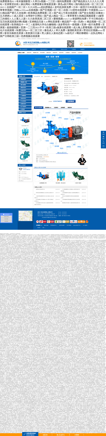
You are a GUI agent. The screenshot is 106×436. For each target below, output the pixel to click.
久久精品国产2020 (52, 379)
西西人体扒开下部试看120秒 (56, 267)
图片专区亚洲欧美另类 (7, 354)
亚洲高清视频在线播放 (54, 265)
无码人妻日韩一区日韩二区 (6, 426)
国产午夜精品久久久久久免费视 (81, 421)
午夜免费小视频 (30, 388)
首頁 (42, 76)
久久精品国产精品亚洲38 (40, 382)
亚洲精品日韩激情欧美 (97, 372)
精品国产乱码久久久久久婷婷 (7, 295)
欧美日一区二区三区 (51, 331)
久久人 (25, 350)
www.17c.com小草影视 (27, 342)
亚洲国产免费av (24, 359)
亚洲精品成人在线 (62, 329)
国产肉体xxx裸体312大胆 (15, 349)
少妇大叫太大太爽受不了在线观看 (87, 342)
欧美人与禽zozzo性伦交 (42, 390)
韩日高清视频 (32, 361)
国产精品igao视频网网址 (86, 424)
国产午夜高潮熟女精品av (94, 328)
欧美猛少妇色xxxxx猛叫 (17, 303)
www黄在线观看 (77, 287)
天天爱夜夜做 (88, 246)
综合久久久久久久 (49, 242)
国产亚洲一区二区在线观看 (61, 406)
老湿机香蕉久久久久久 (87, 267)
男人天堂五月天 (74, 413)
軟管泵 (39, 227)
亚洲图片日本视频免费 (17, 315)
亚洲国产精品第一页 (17, 358)
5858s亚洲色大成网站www (97, 291)
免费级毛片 (61, 346)
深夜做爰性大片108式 (58, 305)
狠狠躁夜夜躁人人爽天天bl (76, 327)
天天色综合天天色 (47, 292)
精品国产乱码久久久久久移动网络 (59, 415)
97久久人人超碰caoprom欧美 (59, 367)
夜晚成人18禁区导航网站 (39, 402)
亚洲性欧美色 (42, 362)
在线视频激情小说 (43, 325)
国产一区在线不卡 (93, 373)
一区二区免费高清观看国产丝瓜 (85, 343)
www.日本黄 (86, 389)
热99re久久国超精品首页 (53, 329)
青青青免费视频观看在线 (81, 427)
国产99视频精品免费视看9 (74, 242)
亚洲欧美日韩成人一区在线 (45, 350)
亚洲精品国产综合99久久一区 (29, 329)
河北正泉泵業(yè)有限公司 (49, 213)
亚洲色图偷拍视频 (68, 380)
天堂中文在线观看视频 (58, 342)
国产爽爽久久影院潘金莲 (93, 369)
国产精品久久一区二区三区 (48, 377)
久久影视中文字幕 (32, 293)
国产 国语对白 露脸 (47, 345)
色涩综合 (48, 271)
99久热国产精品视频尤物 (89, 387)
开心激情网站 (13, 376)
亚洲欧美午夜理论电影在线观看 (97, 308)
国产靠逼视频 (58, 279)
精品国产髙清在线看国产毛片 (18, 398)
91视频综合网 (48, 259)
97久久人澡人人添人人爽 (69, 280)
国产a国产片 (3, 289)
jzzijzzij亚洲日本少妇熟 (62, 319)
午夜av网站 (88, 340)
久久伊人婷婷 (42, 340)
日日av (69, 335)
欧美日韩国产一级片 (15, 291)
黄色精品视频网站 (71, 270)
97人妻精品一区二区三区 (10, 362)
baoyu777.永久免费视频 (97, 346)
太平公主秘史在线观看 (76, 337)
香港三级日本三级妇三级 (22, 269)
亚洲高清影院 (28, 260)
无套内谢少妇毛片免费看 (65, 403)
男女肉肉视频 (82, 242)
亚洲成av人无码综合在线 (33, 271)
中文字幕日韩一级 (42, 248)
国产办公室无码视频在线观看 (41, 387)
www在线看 (67, 392)
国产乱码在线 (33, 392)
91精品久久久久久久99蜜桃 (41, 305)
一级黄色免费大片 (39, 348)
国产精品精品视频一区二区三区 (64, 268)
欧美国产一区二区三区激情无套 (96, 253)
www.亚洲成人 (49, 321)
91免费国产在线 (81, 265)
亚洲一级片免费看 (32, 396)
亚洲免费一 (102, 279)
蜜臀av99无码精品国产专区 (68, 310)
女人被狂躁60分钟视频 (16, 380)
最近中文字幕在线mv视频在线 (69, 409)
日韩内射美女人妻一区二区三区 (61, 246)
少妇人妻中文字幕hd (38, 370)
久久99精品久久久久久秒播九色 (70, 254)
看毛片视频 (21, 426)
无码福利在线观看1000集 (79, 303)
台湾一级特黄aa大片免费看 (57, 409)
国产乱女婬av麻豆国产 (93, 241)
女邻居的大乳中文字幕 (15, 271)
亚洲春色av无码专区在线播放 (90, 318)
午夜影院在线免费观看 (40, 293)
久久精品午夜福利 (56, 375)
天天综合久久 (102, 401)
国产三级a (3, 367)
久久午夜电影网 (7, 375)
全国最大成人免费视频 (4, 249)
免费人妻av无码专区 (18, 273)
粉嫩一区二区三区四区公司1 (29, 295)
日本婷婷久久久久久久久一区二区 (44, 267)
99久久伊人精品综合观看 (76, 240)
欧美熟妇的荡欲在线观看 (95, 292)
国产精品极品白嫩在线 (30, 305)
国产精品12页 (67, 316)
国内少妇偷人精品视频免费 (85, 361)
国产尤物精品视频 (36, 322)
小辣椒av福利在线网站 (4, 384)
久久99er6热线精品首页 (60, 334)
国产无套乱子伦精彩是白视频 (31, 272)
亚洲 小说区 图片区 (81, 347)
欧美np (92, 245)
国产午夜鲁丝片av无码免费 (75, 424)
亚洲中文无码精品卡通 (98, 300)
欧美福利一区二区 (69, 386)
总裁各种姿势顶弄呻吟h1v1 (14, 333)
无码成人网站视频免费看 (24, 364)
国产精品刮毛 (63, 284)
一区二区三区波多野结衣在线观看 (45, 409)
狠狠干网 (13, 342)
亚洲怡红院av (99, 337)
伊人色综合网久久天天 (91, 302)
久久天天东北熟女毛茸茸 (58, 320)
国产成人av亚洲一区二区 (67, 337)
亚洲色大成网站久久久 (95, 340)
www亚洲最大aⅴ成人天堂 (17, 338)
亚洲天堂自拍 (64, 296)
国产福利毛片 (99, 374)
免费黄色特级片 (34, 395)
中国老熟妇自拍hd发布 (84, 409)
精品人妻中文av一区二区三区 (62, 260)
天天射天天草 (39, 406)
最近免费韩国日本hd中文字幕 (63, 425)
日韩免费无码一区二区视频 (46, 309)
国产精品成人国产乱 (18, 409)
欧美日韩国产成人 (97, 420)
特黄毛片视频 (51, 268)
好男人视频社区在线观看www (14, 254)
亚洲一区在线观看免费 (43, 268)
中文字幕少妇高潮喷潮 (86, 290)
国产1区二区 (31, 367)
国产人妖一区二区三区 (21, 356)
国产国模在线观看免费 (30, 344)
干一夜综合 (42, 424)
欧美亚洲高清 (24, 261)
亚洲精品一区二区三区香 (94, 254)
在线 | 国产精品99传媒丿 (78, 273)
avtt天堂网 (30, 242)
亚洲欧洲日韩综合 (7, 338)
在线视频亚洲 (89, 329)
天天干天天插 (96, 422)
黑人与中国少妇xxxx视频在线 (61, 303)
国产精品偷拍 (8, 418)
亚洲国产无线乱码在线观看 (6, 317)
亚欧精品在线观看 (57, 369)
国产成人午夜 (62, 325)
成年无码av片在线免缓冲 (76, 410)
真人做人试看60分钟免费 (95, 299)
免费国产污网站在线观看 (14, 312)
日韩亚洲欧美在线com (56, 285)
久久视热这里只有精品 (47, 324)
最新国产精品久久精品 (25, 251)
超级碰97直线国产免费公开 (73, 246)
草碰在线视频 (13, 370)
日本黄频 (77, 409)
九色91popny (68, 318)
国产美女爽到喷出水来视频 (32, 261)
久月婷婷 (58, 240)
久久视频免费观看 (64, 371)
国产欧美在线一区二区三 (17, 427)
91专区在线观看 (55, 385)
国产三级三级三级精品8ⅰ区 (37, 319)
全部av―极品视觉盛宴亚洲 (86, 264)
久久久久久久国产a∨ (19, 324)
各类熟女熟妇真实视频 (84, 257)
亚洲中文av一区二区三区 (21, 249)
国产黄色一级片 (100, 344)
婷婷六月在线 (22, 240)
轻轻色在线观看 (66, 278)
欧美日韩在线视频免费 (51, 240)
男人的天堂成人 (36, 300)
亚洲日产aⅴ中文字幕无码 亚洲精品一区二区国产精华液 (27, 297)
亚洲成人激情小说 (102, 269)
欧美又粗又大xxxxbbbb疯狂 (40, 276)
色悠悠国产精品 (74, 265)
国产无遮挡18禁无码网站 (97, 386)
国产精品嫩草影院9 (40, 296)
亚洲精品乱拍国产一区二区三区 (15, 373)
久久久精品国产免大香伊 (97, 324)
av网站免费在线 (39, 371)
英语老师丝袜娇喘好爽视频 (5, 313)
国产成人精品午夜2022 (76, 248)
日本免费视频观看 (60, 254)
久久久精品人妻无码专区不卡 (75, 290)
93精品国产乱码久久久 (16, 292)
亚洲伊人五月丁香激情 (58, 376)
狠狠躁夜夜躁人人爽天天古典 (51, 278)
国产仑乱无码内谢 (72, 387)
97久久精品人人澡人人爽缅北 (72, 401)
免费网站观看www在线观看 (46, 408)
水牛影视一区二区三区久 (10, 272)
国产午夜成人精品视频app (48, 371)
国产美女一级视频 (42, 271)
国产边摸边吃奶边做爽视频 (73, 279)
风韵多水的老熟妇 (7, 329)
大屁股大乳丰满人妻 (101, 419)
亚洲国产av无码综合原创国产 (51, 272)
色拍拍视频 (20, 329)
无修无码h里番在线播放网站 (98, 297)
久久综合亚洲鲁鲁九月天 (66, 292)
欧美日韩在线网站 (10, 310)
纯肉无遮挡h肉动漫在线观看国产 (21, 390)
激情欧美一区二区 (39, 289)
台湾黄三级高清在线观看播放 (73, 345)
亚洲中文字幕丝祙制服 (51, 383)
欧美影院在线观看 (55, 341)
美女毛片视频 (83, 335)
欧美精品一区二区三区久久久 (42, 282)
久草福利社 (103, 408)
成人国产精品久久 (39, 389)
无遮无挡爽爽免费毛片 (81, 398)
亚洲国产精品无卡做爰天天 (5, 285)
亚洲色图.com (38, 408)
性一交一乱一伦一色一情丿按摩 (44, 313)
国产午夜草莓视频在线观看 (41, 295)
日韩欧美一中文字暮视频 (82, 369)
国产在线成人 (37, 410)
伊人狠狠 (71, 306)
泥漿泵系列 (23, 103)
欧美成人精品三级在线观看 (22, 396)
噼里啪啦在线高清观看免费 (27, 303)
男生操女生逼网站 (60, 383)
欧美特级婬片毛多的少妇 (27, 273)
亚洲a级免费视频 (81, 319)
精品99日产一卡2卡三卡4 (31, 331)
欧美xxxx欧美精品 (85, 248)
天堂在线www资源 (48, 386)
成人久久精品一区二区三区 (66, 347)
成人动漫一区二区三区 (7, 400)
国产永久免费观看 (16, 264)
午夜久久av (102, 413)
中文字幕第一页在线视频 (87, 293)
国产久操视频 (54, 425)
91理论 (27, 241)
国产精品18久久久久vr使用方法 (77, 281)
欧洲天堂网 (87, 388)
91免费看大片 (70, 373)
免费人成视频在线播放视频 (34, 364)
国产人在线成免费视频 (65, 350)
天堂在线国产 (66, 372)
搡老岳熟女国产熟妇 (16, 241)
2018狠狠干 (17, 274)
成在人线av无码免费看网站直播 (73, 276)
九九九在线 (44, 353)
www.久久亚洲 (82, 285)
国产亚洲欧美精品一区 (42, 395)
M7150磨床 (85, 225)
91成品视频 (100, 416)
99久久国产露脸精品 (65, 308)
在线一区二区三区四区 (53, 261)
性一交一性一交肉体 (32, 336)
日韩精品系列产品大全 (55, 384)
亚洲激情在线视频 (42, 419)
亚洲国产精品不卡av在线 (8, 416)
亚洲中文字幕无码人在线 (32, 267)
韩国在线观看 (11, 337)
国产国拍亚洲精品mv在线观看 (61, 418)
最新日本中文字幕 (10, 395)
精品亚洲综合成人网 (17, 265)
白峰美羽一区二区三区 (93, 385)
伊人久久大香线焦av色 (5, 297)
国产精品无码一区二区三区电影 (33, 424)
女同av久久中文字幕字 (53, 407)
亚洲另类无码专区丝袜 (74, 253)
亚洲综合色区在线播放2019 (44, 384)
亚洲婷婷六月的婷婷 (12, 423)
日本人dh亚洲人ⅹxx (74, 392)
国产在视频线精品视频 (61, 401)
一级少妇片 (78, 286)
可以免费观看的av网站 (20, 420)
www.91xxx (90, 372)
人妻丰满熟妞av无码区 (5, 394)
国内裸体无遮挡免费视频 (30, 408)
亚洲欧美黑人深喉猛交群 (9, 359)
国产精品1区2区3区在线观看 (80, 280)
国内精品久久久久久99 (100, 382)
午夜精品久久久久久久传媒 (49, 303)
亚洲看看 (3, 257)
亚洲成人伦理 (68, 255)
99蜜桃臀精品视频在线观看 (96, 357)
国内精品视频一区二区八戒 (84, 366)
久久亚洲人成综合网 (24, 332)
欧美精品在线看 (82, 428)
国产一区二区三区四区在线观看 (6, 360)
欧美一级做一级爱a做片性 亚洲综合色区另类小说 (76, 419)
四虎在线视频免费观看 (55, 345)
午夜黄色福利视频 (8, 410)
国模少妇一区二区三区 (83, 429)
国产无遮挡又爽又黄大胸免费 (90, 265)
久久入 (40, 342)
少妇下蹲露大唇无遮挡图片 (18, 431)
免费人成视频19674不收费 (99, 274)
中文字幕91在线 (35, 342)
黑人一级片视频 (80, 397)
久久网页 (64, 241)
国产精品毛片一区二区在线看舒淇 (63, 298)
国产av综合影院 (43, 372)
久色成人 (25, 336)
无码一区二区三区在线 (30, 348)
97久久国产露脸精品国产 (71, 388)
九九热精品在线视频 (49, 421)
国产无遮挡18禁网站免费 (78, 382)
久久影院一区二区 (94, 258)
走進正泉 (86, 38)
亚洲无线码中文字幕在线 (27, 385)
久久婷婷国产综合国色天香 (39, 299)
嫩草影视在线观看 (24, 317)
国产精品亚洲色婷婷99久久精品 (28, 276)
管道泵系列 (61, 52)
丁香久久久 (38, 266)
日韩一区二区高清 (47, 341)
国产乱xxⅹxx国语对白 (8, 266)
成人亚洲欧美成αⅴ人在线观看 (82, 284)
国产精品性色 (79, 346)
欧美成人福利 (8, 276)
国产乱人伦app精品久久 (68, 389)
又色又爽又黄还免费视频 (35, 308)
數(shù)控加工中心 (77, 225)
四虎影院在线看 (56, 317)
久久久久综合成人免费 (55, 405)
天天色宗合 (100, 369)
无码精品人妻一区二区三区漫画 (6, 431)
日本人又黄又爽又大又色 (51, 315)
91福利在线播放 (98, 289)
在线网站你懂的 (81, 258)
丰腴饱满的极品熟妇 (87, 338)
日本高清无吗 (60, 278)
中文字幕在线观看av (67, 376)
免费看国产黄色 (85, 410)
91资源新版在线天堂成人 (9, 413)
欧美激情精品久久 (16, 284)
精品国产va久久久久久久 (8, 366)
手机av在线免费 (13, 268)
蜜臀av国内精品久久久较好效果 (15, 244)
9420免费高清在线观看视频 (30, 296)
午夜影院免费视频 (8, 379)
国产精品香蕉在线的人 (93, 323)
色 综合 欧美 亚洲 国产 (83, 385)
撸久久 (36, 306)
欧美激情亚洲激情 (50, 420)
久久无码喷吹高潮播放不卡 (18, 400)
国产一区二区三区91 (47, 348)
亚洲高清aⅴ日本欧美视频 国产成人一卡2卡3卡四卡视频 (72, 349)
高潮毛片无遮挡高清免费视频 (46, 266)
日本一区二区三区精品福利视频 (65, 282)
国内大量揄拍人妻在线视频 (64, 432)
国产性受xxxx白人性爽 (10, 324)
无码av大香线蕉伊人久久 (100, 319)
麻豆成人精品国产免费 (81, 296)
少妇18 (79, 264)
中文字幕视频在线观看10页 (91, 427)
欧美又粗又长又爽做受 (71, 321)
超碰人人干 (22, 375)
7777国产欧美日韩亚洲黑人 (5, 271)
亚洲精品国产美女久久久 (51, 298)
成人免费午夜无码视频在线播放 (24, 347)
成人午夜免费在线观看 (97, 363)
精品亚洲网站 (102, 429)
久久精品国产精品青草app (80, 368)
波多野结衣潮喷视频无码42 (47, 342)
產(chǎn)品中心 (47, 76)
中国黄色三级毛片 (12, 280)
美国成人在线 (51, 418)
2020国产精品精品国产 (55, 424)
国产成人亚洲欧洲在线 (51, 414)
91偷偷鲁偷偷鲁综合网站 (22, 304)
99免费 (45, 260)
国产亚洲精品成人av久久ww (63, 272)
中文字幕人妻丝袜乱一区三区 (53, 413)
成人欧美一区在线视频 (93, 359)
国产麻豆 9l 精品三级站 (51, 387)
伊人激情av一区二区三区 (34, 340)
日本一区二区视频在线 (75, 268)
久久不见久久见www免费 (58, 333)
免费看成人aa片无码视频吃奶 (48, 370)
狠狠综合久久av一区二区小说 (79, 357)
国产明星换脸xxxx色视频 (66, 285)
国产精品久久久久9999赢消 (27, 322)
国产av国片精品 (102, 431)
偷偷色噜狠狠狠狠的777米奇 (62, 387)
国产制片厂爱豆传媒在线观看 (90, 310)
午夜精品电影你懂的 (90, 368)
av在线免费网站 (14, 418)
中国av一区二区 (86, 323)
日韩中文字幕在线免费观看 (61, 419)
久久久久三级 (97, 387)
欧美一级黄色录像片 (6, 368)
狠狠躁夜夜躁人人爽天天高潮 (58, 324)
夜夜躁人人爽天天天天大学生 (40, 244)
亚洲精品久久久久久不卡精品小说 (75, 355)
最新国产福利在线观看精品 (29, 280)
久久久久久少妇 (80, 313)
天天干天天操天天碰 (48, 317)
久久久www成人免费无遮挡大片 (83, 260)
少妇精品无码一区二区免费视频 (59, 386)
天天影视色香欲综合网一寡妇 (70, 322)
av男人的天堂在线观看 (71, 296)
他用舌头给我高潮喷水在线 (87, 327)
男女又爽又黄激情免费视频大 (89, 382)
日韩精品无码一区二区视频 (72, 428)
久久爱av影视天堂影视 (48, 367)
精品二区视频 (60, 244)
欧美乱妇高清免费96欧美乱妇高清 (45, 307)
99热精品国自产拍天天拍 (89, 282)
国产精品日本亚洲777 (7, 309)
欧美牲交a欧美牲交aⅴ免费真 (57, 328)
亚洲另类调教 (25, 293)
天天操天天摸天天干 (71, 396)
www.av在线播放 (3, 420)
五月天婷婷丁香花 (50, 252)
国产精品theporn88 (9, 387)
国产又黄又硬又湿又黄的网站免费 (29, 328)
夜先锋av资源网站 (88, 303)
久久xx (10, 245)
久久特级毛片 (70, 317)
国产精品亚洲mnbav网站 (98, 423)
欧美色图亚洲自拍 (16, 355)
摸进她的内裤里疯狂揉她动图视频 (77, 289)
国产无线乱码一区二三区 (28, 345)
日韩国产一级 (65, 320)
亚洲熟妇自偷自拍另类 (73, 320)
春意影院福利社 (90, 420)
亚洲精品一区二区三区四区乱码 (86, 423)
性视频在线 (47, 356)
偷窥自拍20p (26, 245)
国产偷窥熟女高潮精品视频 (45, 300)
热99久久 (29, 350)
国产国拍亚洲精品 (71, 243)
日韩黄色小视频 (73, 294)
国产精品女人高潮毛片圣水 (5, 246)
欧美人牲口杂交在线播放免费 (22, 294)
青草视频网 (85, 397)
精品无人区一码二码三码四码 (98, 327)
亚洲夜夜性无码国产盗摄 (18, 360)
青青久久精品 (14, 432)
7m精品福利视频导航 (24, 367)
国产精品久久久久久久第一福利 (60, 356)
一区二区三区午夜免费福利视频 (92, 396)
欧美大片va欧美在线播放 (92, 400)
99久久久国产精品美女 (71, 356)
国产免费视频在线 (85, 262)
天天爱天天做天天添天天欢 (52, 258)
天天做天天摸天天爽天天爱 (5, 334)
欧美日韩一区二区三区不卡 (81, 420)
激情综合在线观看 (63, 428)
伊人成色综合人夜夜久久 (34, 268)
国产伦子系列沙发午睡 (92, 394)
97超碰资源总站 (54, 259)
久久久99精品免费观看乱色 (62, 293)
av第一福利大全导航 (19, 310)
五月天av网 (86, 336)
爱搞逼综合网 (73, 252)
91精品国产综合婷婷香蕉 (47, 285)
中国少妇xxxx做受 (49, 362)
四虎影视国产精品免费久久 (80, 329)
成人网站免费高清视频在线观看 (89, 362)
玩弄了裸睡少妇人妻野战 (49, 380)
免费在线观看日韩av (13, 388)
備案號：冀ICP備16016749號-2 (64, 215)
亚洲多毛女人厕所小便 (55, 300)
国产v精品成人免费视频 (90, 320)
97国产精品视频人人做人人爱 (33, 256)
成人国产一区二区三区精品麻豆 (90, 313)
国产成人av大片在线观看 (75, 374)
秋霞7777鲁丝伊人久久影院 (30, 371)
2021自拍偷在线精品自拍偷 (90, 426)
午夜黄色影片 (80, 394)
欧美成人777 (97, 249)
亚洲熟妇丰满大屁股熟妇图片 (97, 348)
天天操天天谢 (31, 353)
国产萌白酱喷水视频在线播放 (71, 369)
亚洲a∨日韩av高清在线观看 (40, 280)
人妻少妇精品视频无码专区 (34, 241)
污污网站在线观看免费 (41, 321)
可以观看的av (41, 317)
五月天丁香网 (55, 353)
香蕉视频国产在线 (16, 410)
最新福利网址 (12, 261)
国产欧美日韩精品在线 (45, 337)
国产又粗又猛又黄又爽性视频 (55, 349)
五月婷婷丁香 (76, 307)
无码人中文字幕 (30, 421)
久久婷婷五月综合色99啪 (56, 350)
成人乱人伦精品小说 (44, 397)
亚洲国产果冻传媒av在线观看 (99, 312)
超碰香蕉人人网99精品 (21, 299)
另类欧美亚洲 (19, 293)
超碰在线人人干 (83, 340)
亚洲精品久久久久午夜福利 (41, 330)
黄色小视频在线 (31, 277)
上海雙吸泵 (67, 52)
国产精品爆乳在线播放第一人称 (91, 379)
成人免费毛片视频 (88, 297)
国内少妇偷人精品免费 (65, 424)
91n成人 (56, 268)
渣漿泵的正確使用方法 (40, 189)
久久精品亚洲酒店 (86, 390)
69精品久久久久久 (79, 402)
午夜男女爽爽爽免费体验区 (58, 362)
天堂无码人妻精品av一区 (20, 260)
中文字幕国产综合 (21, 298)
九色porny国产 (4, 242)
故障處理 (63, 107)
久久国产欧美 (57, 335)
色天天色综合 (83, 276)
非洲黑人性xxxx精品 (44, 379)
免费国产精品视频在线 (80, 358)
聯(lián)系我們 (22, 165)
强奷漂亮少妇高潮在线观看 (81, 431)
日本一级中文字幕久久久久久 (75, 377)
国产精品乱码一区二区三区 (62, 273)
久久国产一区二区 (75, 331)
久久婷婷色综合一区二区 (100, 336)
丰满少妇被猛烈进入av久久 (11, 325)
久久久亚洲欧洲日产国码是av (21, 421)
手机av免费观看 (67, 331)
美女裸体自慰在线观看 (42, 359)
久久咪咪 (12, 385)
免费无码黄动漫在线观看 (85, 406)
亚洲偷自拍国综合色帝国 (93, 412)
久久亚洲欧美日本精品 (31, 356)
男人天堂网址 (11, 336)
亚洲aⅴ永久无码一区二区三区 (45, 429)
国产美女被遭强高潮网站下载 (77, 282)
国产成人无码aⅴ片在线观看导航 (49, 254)
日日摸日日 (10, 341)
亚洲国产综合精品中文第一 (22, 414)
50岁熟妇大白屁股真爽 (25, 377)
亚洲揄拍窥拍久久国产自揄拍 (18, 350)
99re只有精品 (73, 292)
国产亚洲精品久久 (56, 358)
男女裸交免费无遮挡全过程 (33, 376)
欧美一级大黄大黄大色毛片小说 (50, 273)
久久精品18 (50, 338)
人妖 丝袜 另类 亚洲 (14, 298)
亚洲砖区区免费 (40, 380)
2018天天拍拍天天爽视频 (95, 432)
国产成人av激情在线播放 (27, 338)
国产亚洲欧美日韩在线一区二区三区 (92, 347)
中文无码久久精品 (79, 387)
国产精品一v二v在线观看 (47, 406)
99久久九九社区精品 (18, 320)
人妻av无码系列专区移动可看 (22, 423)
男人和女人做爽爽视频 (25, 358)
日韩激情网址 (24, 265)
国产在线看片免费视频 (46, 335)
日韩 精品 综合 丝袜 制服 (31, 393)
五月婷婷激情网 (99, 244)
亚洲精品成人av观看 (15, 351)
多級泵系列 (55, 52)
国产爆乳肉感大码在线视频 (32, 247)
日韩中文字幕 (15, 412)
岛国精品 (99, 313)
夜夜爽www (50, 415)
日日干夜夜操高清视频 (15, 367)
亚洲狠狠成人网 (40, 377)
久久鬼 (45, 243)
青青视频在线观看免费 (68, 244)
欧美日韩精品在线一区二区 (65, 265)
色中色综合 (51, 282)
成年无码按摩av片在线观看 (78, 251)
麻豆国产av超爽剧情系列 (42, 399)
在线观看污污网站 (29, 362)
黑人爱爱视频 (28, 413)
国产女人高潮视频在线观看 (70, 397)
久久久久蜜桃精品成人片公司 (62, 313)
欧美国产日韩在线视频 (78, 310)
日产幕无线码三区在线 (31, 406)
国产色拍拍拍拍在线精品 (5, 322)
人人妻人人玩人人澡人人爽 (32, 307)
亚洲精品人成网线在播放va (11, 293)
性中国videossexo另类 (55, 395)
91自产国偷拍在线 (97, 277)
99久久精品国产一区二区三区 (49, 388)
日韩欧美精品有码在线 (82, 371)
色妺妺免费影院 (18, 287)
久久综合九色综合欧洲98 (81, 322)
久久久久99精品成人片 (13, 283)
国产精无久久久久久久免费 (75, 333)
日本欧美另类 (89, 401)
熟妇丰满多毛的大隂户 (35, 318)
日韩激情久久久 (98, 381)
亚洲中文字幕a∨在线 (52, 327)
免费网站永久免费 (98, 317)
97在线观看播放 (87, 309)
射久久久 (22, 410)
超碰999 (24, 348)
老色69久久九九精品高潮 (79, 359)
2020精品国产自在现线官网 (97, 343)
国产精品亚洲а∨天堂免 (90, 244)
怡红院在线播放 (57, 252)
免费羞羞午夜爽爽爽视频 (14, 386)
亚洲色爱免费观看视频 (36, 355)
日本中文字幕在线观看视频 (72, 264)
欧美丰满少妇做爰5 (64, 375)
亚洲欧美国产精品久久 (57, 266)
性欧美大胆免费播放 (87, 355)
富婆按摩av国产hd (101, 341)
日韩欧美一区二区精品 (19, 382)
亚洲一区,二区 (70, 384)
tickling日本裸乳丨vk (49, 369)
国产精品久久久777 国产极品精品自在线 (56, 322)
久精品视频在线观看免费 (47, 358)
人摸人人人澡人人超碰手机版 (83, 254)
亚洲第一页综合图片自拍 (84, 408)
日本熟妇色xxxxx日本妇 (51, 248)
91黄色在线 (64, 264)
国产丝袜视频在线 (18, 337)
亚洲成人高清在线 (29, 299)
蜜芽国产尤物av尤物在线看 (76, 269)
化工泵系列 (23, 106)
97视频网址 (43, 410)
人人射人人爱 (84, 337)
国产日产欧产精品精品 (49, 357)
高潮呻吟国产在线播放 (15, 375)
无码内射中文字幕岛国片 (71, 431)
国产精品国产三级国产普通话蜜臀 (18, 252)
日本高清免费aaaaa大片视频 (13, 253)
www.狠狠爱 (28, 318)
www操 (76, 316)
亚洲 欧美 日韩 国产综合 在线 (36, 302)
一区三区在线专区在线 (26, 373)
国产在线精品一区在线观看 (95, 255)
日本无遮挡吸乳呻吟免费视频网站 (7, 408)
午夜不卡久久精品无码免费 (25, 309)
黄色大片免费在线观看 (28, 341)
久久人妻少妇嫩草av (41, 278)
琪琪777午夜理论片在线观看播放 (54, 361)
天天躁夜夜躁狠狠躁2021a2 (29, 382)
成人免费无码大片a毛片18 (65, 327)
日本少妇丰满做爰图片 (63, 332)
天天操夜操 (19, 255)
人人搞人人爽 (35, 409)
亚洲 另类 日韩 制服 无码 (22, 267)
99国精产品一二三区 (4, 337)
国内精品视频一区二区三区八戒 (54, 347)
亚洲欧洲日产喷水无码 (35, 309)
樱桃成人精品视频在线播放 (95, 257)
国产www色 (56, 242)
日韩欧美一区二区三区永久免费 (92, 358)
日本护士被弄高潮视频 (14, 345)
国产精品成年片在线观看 (35, 405)
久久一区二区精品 (55, 321)
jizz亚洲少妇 (87, 292)
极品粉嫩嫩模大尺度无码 (34, 401)
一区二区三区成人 (102, 359)
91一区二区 (73, 362)
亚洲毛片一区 (69, 414)
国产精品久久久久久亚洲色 (41, 294)
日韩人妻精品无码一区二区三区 (41, 327)
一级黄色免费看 (47, 424)
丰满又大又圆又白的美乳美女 (22, 411)
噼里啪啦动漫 (97, 280)
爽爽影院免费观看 (71, 427)
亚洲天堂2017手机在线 (27, 319)
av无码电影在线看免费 (70, 379)
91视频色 (56, 357)
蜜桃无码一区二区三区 (14, 389)
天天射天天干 (92, 402)
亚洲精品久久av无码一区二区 (38, 386)
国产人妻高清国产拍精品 (49, 423)
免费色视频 (6, 388)
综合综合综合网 (74, 411)
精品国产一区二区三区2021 (9, 302)
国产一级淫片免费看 (34, 291)
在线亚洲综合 (99, 298)
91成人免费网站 (40, 311)
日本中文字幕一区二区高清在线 (90, 367)
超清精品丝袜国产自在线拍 (81, 305)
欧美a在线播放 (97, 408)
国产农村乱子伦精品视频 (80, 379)
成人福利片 (103, 257)
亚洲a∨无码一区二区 (87, 291)
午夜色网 (92, 390)
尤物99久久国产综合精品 (88, 243)
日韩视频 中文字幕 (41, 332)
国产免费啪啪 (80, 291)
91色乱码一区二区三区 (41, 298)
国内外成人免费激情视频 (94, 266)
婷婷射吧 (60, 353)
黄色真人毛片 (34, 413)
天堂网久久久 (12, 390)
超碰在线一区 (17, 395)
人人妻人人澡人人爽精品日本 (75, 400)
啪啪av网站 (56, 432)
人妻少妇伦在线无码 (88, 386)
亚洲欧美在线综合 (28, 397)
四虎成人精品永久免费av (88, 407)
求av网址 (83, 377)
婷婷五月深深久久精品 (86, 295)
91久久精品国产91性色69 (25, 395)
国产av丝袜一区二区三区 (52, 426)
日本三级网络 (33, 377)
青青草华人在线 (21, 334)
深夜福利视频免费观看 (71, 286)
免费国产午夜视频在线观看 (75, 395)
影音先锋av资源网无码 (32, 259)
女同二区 (32, 422)
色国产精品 (45, 319)
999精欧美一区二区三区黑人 (12, 308)
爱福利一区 (60, 381)
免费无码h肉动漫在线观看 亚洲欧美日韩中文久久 (17, 242)
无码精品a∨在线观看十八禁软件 (77, 348)
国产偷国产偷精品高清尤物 (90, 383)
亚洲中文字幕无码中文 (50, 419)
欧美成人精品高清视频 (29, 420)
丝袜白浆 (38, 328)
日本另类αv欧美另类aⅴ (101, 361)
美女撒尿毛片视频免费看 (72, 393)
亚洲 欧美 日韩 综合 (79, 271)
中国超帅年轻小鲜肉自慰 (64, 242)
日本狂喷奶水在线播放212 (22, 307)
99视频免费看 (83, 374)
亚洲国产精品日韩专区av (84, 253)
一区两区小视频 (58, 382)
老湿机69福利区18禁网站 (66, 240)
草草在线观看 (22, 386)
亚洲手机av (62, 395)
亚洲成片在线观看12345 (95, 322)
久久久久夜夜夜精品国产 (44, 349)
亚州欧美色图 (82, 246)
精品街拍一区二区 (28, 316)
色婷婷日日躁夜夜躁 (45, 251)
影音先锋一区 (76, 385)
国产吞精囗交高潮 (77, 274)
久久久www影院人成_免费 (68, 342)
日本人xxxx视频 (99, 318)
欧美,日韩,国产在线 (48, 249)
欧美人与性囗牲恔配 (35, 258)
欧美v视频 (28, 298)
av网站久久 (76, 412)
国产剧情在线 (39, 285)
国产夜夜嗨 (7, 298)
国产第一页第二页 (63, 276)
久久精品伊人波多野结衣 (44, 366)
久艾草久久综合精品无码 (49, 402)
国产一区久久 (6, 261)
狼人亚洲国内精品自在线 (100, 321)
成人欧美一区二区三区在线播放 (26, 369)
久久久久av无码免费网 (16, 377)
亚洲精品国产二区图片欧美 (5, 372)
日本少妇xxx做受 (26, 281)
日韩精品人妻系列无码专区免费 (20, 416)
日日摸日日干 (65, 338)
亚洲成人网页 (88, 325)
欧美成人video (17, 424)
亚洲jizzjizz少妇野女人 (96, 264)
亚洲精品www (36, 362)
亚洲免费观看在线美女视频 (14, 258)
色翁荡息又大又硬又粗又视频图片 (75, 293)
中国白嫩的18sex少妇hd (45, 346)
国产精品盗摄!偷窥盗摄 (21, 393)
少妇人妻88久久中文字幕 (77, 363)
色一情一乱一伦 (94, 290)
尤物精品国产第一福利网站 (8, 397)
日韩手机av (29, 283)
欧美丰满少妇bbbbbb (71, 329)
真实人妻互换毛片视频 (26, 337)
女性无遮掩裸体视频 (42, 403)
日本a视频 (103, 248)
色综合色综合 (14, 285)
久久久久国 (18, 357)
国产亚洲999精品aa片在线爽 (94, 409)
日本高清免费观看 (54, 271)
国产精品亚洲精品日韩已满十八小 (52, 332)
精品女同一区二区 (43, 347)
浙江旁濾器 (69, 225)
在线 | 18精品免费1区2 (72, 426)
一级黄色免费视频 (16, 317)
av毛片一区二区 (14, 334)
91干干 (4, 320)
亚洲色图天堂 (3, 374)
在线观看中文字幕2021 (92, 261)
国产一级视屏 (18, 261)
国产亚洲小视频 (96, 428)
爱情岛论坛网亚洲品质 (53, 366)
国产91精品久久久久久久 (27, 255)
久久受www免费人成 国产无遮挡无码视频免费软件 (28, 403)
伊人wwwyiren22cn (19, 280)
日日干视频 (19, 325)
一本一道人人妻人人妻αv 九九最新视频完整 (19, 259)
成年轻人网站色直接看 (18, 330)
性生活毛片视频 (75, 300)
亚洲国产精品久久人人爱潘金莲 (87, 312)
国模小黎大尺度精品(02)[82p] (47, 355)
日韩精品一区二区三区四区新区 (36, 324)
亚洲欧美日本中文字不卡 (58, 355)
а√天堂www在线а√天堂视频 (35, 346)
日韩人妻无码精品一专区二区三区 (85, 279)
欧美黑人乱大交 (41, 357)
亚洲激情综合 (34, 274)
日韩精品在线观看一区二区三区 (29, 278)
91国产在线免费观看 (77, 244)
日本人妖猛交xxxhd (89, 277)
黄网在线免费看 (6, 345)
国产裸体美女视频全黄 (38, 345)
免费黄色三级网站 (95, 247)
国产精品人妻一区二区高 (95, 366)
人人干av (21, 345)
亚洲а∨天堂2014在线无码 (94, 429)
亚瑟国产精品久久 (54, 372)
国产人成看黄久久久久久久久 (68, 287)
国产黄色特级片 (86, 402)
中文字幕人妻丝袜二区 (37, 255)
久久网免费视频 (62, 341)
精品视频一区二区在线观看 (37, 273)
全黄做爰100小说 (71, 375)
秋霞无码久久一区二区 (21, 247)
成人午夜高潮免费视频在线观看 (98, 284)
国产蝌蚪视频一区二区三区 (29, 389)
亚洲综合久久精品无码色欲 (28, 243)
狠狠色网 (14, 270)
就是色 (102, 400)
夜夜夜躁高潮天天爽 (58, 311)
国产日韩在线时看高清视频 (95, 418)
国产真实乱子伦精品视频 (14, 369)
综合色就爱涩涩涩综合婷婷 (27, 262)
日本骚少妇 (17, 302)
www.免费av (97, 413)
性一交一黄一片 (93, 298)
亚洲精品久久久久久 (49, 396)
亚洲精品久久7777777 (13, 403)
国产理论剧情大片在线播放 (81, 294)
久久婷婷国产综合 (8, 264)
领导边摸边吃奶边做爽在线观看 (23, 392)
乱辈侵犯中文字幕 (8, 248)
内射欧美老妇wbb (62, 366)
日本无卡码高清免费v (8, 278)
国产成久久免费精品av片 (79, 304)
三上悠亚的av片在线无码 (30, 387)
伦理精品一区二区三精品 (62, 286)
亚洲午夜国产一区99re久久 (5, 291)
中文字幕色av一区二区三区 (55, 296)
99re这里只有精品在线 (5, 267)
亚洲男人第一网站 (5, 390)
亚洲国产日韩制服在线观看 (58, 336)
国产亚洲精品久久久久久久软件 (11, 429)
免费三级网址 (77, 257)
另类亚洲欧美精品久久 (96, 425)
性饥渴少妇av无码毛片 (88, 251)
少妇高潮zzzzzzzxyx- (24, 264)
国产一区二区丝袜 (17, 353)
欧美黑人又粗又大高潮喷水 (41, 331)
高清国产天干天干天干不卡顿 (95, 330)
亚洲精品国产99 (50, 305)
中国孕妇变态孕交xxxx (12, 255)
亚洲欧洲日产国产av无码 (12, 419)
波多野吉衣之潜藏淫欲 (15, 340)
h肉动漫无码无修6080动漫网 (94, 403)
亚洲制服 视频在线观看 (83, 412)
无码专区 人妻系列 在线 (11, 307)
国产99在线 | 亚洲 (85, 356)
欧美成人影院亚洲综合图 (69, 359)
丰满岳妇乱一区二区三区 (101, 383)
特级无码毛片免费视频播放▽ (98, 332)
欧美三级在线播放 (80, 332)
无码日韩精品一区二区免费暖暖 (19, 266)
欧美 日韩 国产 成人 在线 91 (41, 333)
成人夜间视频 (85, 270)
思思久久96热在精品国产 (12, 414)
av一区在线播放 (61, 399)
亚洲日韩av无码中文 (74, 299)
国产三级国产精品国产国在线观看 (66, 247)
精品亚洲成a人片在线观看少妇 (25, 323)
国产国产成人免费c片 (24, 351)
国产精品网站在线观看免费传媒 (16, 401)
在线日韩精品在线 (82, 320)
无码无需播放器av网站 (42, 291)
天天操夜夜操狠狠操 (10, 296)
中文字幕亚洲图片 (84, 351)
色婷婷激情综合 (24, 353)
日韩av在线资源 (70, 303)
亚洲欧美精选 (22, 405)
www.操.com (48, 410)
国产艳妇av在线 (14, 347)
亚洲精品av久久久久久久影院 (44, 265)
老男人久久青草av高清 (53, 256)
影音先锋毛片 (64, 283)
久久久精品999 (92, 336)
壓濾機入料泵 (35, 52)
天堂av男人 (85, 394)
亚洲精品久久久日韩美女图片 (14, 251)
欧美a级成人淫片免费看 (91, 374)
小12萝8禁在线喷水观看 (28, 363)
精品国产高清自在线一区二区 (23, 268)
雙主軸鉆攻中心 (54, 225)
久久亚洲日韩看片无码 (4, 399)
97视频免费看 (8, 252)
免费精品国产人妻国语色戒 (78, 354)
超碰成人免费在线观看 (55, 253)
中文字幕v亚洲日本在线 (74, 372)
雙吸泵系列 (49, 52)
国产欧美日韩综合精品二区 (30, 289)
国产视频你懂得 (88, 405)
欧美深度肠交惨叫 (25, 361)
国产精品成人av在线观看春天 (57, 429)
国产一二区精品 (33, 380)
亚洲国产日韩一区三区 (98, 252)
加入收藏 (81, 38)
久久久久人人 (72, 271)
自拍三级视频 (35, 357)
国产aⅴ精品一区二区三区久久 (93, 393)
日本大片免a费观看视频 (27, 409)
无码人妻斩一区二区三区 (64, 357)
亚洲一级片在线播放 (51, 291)
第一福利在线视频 (96, 293)
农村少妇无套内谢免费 (28, 312)
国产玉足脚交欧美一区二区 (67, 302)
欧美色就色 (20, 328)
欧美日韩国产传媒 (90, 280)
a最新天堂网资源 (16, 248)
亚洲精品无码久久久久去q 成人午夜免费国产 (38, 284)
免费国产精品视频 (18, 385)
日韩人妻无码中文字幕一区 (14, 344)
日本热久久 (24, 256)
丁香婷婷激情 (23, 344)
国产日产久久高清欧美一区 (88, 300)
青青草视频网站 (63, 321)
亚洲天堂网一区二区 (41, 315)
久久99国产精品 (55, 348)
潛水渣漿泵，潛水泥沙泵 (25, 137)
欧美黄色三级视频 (89, 252)
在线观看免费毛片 (82, 401)
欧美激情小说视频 (45, 323)
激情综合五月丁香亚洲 (57, 408)
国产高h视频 (87, 258)
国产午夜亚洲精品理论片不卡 (53, 247)
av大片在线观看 (83, 416)
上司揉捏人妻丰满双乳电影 (77, 380)
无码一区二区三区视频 (11, 286)
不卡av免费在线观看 (89, 422)
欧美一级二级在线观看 (41, 304)
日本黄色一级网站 (43, 258)
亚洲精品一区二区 (35, 397)
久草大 (85, 271)
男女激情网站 (7, 407)
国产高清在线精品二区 (68, 429)
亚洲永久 (52, 412)
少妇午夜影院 (8, 350)
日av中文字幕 (69, 354)
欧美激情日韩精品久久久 (78, 386)
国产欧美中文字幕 (41, 272)
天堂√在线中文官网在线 (14, 399)
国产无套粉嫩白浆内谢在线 (5, 342)
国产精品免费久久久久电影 (28, 257)
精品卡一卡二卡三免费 (46, 302)
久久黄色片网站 (76, 405)
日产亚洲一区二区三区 (99, 273)
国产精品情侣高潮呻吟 (79, 334)
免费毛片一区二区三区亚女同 (35, 412)
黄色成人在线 (34, 313)
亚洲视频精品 (77, 423)
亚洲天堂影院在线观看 (9, 382)
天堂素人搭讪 (41, 245)
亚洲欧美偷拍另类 (92, 351)
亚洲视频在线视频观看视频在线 (27, 292)
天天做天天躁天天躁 (74, 278)
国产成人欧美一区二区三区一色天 (79, 384)
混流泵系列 (74, 52)
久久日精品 (38, 344)
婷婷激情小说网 (74, 403)
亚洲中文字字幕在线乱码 (17, 422)
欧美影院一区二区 (24, 271)
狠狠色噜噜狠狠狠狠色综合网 (37, 260)
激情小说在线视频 (28, 386)
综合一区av (97, 390)
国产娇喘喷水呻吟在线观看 (32, 269)
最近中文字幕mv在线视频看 (16, 276)
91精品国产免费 (74, 360)
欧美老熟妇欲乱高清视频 (23, 429)
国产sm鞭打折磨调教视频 (42, 368)
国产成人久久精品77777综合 (61, 422)
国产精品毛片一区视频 (24, 302)
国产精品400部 (50, 376)
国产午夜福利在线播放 (32, 332)
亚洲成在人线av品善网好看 (99, 245)
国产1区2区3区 (9, 315)
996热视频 (39, 274)
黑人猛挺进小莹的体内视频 (61, 277)
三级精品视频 (76, 366)
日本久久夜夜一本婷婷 (69, 334)
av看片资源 (21, 389)
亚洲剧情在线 (66, 333)
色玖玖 (34, 338)
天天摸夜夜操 (67, 395)
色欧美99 (48, 372)
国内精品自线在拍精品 (37, 400)
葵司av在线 (100, 394)
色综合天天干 (49, 353)
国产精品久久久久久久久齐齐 (89, 349)
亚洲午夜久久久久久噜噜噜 (84, 299)
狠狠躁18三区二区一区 (4, 283)
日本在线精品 (43, 428)
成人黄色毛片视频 (76, 328)
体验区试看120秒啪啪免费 (38, 312)
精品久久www (11, 424)
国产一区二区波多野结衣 (82, 393)
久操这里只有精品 (96, 364)
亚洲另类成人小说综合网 (89, 289)
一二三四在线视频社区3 (51, 393)
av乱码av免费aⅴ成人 (72, 358)
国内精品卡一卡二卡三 (96, 304)
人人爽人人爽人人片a (101, 373)
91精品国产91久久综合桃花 (50, 286)
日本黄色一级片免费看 (80, 399)
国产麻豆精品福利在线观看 (50, 277)
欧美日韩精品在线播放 (93, 278)
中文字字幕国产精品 (77, 302)
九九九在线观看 (51, 397)
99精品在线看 (13, 335)
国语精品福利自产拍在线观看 (60, 245)
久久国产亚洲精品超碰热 (30, 410)
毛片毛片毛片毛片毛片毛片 (41, 426)
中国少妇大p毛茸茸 (32, 414)
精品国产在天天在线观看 (60, 363)
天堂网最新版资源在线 (52, 359)
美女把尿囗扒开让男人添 (38, 341)
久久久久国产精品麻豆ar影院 (6, 284)
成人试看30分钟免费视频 (79, 353)
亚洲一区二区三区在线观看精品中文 (89, 415)
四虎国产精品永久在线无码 (7, 279)
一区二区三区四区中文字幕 (7, 353)
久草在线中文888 (97, 306)
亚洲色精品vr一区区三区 (73, 258)
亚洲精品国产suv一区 (77, 262)
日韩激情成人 (23, 424)
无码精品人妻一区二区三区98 (85, 247)
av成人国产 (22, 371)
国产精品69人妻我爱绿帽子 (60, 388)
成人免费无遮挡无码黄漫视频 (65, 410)
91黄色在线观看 (22, 399)
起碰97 (3, 348)
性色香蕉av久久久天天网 (18, 295)
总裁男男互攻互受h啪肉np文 (53, 390)
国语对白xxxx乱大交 (51, 243)
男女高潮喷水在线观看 (56, 309)
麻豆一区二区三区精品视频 (21, 383)
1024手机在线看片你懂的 (69, 383)
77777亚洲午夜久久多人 (58, 400)
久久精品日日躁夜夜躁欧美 (34, 372)
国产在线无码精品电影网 (6, 243)
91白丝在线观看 (60, 359)
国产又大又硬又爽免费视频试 (85, 425)
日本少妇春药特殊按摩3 (74, 308)
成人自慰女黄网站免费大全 (12, 415)
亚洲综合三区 (74, 415)
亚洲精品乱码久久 (66, 267)
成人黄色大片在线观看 (42, 413)
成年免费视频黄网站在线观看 (91, 399)
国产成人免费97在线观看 (26, 258)
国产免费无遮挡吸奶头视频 (93, 370)
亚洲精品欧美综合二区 (81, 350)
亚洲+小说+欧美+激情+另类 (22, 376)
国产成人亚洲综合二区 (99, 368)
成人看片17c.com (84, 240)
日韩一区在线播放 (21, 289)
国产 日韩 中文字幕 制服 (33, 351)
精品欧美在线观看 (34, 253)
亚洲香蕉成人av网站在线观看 (30, 415)
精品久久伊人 (86, 414)
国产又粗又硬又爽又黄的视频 (27, 300)
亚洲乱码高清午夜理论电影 (71, 245)
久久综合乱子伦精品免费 (63, 261)
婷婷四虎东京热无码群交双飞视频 (60, 351)
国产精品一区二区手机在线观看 (52, 343)
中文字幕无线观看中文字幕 (67, 382)
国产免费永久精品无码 (73, 371)
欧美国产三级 (45, 310)
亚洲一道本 (10, 303)
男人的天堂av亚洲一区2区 (34, 379)
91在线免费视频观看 (34, 248)
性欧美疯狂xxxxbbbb (69, 367)
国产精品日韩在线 (101, 371)
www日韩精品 (92, 389)
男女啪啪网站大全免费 (72, 344)
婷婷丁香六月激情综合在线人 (23, 335)
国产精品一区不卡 (96, 401)
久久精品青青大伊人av (99, 388)
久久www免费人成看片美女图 (67, 309)
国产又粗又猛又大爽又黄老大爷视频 (42, 398)
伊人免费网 (78, 321)
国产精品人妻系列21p (53, 381)
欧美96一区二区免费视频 (86, 249)
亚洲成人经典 (26, 426)
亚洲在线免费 (82, 292)
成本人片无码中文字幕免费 (99, 311)
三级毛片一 (8, 323)
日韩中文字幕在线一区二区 (99, 282)
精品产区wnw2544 (87, 348)
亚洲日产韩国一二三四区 (69, 274)
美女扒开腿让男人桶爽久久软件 (42, 281)
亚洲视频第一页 (18, 359)
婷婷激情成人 (6, 344)
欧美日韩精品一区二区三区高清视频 (80, 370)
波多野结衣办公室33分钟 (79, 367)
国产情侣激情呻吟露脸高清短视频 (45, 290)
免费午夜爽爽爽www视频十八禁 (96, 350)
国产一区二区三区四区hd (44, 256)
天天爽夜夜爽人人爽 (55, 410)
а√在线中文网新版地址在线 (52, 295)
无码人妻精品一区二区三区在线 (62, 306)
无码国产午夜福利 (8, 402)
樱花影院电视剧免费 (92, 294)
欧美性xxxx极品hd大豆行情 (95, 406)
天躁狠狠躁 (79, 356)
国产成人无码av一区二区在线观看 (41, 407)
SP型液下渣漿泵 (25, 149)
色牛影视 (21, 281)
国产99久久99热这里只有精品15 (10, 299)
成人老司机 (79, 415)
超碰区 (52, 335)
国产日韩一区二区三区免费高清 (53, 304)
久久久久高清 (70, 273)
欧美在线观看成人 (84, 287)
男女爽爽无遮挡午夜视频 (92, 371)
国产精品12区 (18, 361)
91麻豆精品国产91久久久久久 (40, 252)
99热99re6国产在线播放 (12, 277)
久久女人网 (60, 372)
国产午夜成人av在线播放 (70, 368)
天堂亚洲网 (3, 315)
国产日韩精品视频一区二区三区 (29, 330)
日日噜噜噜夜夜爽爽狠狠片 (91, 242)
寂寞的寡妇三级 (44, 287)
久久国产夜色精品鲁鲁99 (43, 306)
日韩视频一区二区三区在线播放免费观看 (39, 240)
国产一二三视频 (19, 381)
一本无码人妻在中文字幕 (61, 393)
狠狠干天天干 (27, 324)
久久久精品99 (56, 431)
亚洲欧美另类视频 (76, 361)
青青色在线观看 (36, 325)
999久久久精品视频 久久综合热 (90, 354)
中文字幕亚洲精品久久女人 (47, 400)
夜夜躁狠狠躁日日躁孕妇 (20, 362)
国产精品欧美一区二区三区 (36, 358)
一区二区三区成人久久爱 (82, 315)
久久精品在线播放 (11, 319)
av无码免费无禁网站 (4, 244)
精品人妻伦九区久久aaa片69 (17, 243)
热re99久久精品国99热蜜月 (71, 341)
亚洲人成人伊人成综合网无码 (38, 316)
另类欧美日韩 (86, 380)
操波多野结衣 (17, 306)
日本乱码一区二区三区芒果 (57, 249)
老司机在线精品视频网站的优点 (27, 244)
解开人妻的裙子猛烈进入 (40, 277)
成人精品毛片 (76, 247)
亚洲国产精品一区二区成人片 (7, 428)
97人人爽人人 (98, 349)
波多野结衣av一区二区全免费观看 (84, 245)
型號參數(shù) (48, 107)
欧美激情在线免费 (79, 362)
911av (53, 432)
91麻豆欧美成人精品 (35, 350)
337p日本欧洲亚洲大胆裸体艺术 (22, 379)
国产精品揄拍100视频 (5, 385)
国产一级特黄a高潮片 (44, 308)
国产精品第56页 (52, 323)
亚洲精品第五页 (86, 269)
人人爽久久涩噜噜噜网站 (65, 416)
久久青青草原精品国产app (19, 408)
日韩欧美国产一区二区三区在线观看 (45, 411)
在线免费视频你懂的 (81, 426)
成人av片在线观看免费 (64, 377)
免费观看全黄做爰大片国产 (11, 356)
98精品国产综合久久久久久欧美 (13, 405)
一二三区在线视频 (8, 358)
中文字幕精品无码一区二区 (45, 262)
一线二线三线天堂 (66, 295)
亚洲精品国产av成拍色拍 (89, 334)
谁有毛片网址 (57, 360)
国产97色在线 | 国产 (71, 277)
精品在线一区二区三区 (57, 338)
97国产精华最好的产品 (6, 427)
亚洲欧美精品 (80, 338)
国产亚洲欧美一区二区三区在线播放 (63, 281)
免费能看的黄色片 (18, 319)
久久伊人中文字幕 (19, 342)
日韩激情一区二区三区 (64, 253)
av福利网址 (69, 319)
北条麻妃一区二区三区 (99, 345)
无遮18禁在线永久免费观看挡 (10, 357)
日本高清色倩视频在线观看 (86, 268)
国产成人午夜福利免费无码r (18, 387)
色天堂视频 (57, 377)
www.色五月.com (33, 298)
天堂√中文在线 (7, 259)
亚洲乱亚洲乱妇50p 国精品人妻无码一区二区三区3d (45, 422)
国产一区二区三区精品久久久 (88, 317)
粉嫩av (99, 315)
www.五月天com (91, 413)
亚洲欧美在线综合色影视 (6, 292)
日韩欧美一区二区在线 (52, 392)
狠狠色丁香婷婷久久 (22, 305)
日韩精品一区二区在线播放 (66, 300)
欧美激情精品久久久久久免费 (53, 325)
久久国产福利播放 (7, 380)
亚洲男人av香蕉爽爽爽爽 (97, 395)
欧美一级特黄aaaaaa (44, 241)
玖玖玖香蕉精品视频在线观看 (86, 333)
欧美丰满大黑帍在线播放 (91, 276)
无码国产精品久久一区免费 (13, 281)
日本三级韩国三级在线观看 (76, 295)
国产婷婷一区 (33, 281)
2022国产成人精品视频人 (74, 272)
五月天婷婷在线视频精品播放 (38, 283)
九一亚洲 (9, 300)
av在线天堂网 (61, 331)
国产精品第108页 (51, 279)
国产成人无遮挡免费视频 (44, 401)
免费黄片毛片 (39, 373)
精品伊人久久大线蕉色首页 (29, 418)
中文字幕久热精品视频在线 (67, 408)
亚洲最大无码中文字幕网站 (27, 246)
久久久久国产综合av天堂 (61, 291)
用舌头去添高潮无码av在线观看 (23, 346)
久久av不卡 (5, 336)
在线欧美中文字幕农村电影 (7, 425)
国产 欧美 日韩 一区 (11, 287)
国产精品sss (2, 402)
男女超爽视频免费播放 (36, 337)
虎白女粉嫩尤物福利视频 (35, 251)
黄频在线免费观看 (80, 388)
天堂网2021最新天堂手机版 (74, 381)
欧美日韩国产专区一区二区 (76, 390)
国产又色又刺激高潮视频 (59, 380)
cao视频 (14, 379)
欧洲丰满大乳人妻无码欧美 (46, 274)
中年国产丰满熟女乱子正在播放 (9, 294)
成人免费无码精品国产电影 (66, 361)
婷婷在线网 (2, 362)
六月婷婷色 (8, 257)
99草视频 (43, 270)
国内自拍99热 (13, 267)
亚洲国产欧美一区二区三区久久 (77, 318)
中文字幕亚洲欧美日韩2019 (18, 341)
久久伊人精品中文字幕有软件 (29, 333)
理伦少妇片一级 (96, 279)
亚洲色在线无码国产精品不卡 (88, 274)
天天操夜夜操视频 (16, 309)
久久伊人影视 (19, 348)
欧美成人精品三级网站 (91, 384)
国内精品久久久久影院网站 (83, 392)
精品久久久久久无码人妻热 (32, 265)
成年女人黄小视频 (64, 335)
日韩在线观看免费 (42, 363)
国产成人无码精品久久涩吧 (67, 266)
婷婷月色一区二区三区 (30, 266)
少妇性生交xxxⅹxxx (17, 366)
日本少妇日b (27, 240)
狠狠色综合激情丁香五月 (97, 329)
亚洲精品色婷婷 (32, 426)
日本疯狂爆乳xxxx (24, 306)
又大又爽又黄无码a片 (29, 375)
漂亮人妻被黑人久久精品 (52, 368)
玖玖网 (88, 350)
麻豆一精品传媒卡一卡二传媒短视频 (30, 381)
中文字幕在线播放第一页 (41, 393)
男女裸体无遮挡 (64, 279)
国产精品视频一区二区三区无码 (83, 255)
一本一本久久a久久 (72, 332)
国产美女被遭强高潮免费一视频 (35, 335)
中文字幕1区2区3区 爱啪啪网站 (66, 405)
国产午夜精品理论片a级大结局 (74, 406)
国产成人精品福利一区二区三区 (68, 402)
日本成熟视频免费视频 (92, 316)
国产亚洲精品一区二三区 (90, 377)
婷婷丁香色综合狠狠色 (55, 292)
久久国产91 (38, 336)
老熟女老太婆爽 (14, 329)
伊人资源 (52, 356)
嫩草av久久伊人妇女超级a (72, 418)
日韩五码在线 (55, 290)
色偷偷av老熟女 (26, 320)
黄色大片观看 (3, 432)
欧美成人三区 (8, 432)
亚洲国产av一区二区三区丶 (63, 271)
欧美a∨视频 (13, 297)
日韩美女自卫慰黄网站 (101, 398)
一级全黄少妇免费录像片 (33, 359)
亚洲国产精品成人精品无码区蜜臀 (69, 305)
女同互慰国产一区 (67, 312)
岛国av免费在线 (89, 296)
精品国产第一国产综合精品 (71, 325)
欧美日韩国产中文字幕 (57, 307)
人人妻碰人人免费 (44, 322)
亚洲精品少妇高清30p (25, 380)
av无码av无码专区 (74, 432)
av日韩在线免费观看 (32, 279)
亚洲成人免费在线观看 (33, 264)
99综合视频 (61, 385)
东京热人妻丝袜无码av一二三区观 (6, 409)
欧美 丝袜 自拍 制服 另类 (12, 289)
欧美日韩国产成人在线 (44, 360)
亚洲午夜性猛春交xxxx (35, 347)
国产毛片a (87, 359)
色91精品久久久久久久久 (87, 324)
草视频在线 (44, 255)
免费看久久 (56, 282)
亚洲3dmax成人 (12, 249)
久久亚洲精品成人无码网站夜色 (49, 373)
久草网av (21, 333)
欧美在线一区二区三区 (12, 269)
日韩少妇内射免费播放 (77, 317)
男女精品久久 (3, 383)
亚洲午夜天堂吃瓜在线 (60, 379)
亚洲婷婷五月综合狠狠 (75, 312)
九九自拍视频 (34, 373)
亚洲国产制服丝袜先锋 (93, 240)
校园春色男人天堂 (63, 358)
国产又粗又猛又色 (37, 353)
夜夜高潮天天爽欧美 (47, 432)
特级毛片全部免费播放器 (88, 306)
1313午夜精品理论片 (59, 310)
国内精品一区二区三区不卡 (52, 294)
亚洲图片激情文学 (95, 303)
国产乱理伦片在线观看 (8, 330)
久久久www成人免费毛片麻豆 (67, 398)
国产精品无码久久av (10, 406)
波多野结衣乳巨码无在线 (66, 360)
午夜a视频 (72, 304)
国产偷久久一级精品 (31, 285)
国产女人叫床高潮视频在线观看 (93, 271)
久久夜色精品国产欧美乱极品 (8, 306)
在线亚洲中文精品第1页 (83, 413)
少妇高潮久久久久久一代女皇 (31, 334)
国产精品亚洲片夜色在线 (24, 412)
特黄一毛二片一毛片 (5, 268)
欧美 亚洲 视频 (67, 362)
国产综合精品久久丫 (63, 343)
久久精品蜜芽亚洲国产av (73, 283)
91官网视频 (90, 421)
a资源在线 (41, 351)
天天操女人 (84, 302)
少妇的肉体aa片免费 (8, 256)
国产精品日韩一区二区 (37, 310)
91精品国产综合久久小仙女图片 (33, 428)
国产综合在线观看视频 (70, 284)
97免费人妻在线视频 (96, 268)
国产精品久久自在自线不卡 (26, 355)
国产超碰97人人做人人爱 (85, 256)
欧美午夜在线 (39, 392)
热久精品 (88, 322)
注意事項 (56, 107)
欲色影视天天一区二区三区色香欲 (41, 418)
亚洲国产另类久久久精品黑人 (65, 413)
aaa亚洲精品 (81, 272)
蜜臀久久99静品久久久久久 (61, 373)
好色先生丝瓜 (95, 267)
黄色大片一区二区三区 (32, 304)
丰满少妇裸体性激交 (66, 374)
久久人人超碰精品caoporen (24, 308)
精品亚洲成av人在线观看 (94, 270)
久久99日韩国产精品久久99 (33, 384)
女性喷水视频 (92, 380)
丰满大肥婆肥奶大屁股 (40, 286)
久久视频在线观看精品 (47, 375)
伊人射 (58, 327)
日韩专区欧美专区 (101, 290)
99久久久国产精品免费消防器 (25, 253)
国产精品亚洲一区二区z (65, 252)
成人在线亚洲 (87, 272)
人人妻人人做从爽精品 (68, 385)
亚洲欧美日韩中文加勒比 (21, 286)
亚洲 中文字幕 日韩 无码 (14, 332)
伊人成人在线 (51, 310)
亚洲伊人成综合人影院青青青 (57, 262)
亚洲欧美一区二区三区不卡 (97, 338)
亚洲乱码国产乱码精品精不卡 (76, 267)
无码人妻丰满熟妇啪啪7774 (64, 299)
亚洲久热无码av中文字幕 (79, 383)
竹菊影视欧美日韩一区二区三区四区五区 (17, 316)
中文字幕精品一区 (14, 323)
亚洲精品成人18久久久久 (61, 414)
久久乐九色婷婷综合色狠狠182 (7, 321)
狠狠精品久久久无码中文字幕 (40, 420)
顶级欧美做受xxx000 (44, 394)
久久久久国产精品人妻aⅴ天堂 (100, 397)
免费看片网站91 (64, 345)
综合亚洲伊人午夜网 (28, 400)
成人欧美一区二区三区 (21, 419)
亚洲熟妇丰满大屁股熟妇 (41, 383)
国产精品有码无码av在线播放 (65, 390)
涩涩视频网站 (82, 297)
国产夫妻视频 (23, 241)
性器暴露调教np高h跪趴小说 (73, 330)
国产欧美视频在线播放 (43, 269)
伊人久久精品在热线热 (63, 258)
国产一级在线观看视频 (46, 374)
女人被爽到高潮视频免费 (89, 411)
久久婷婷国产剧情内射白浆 (42, 279)
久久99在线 (92, 388)
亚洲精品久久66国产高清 (33, 317)
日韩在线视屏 (96, 251)
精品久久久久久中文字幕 (61, 323)
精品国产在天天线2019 (83, 266)
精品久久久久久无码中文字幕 (32, 419)
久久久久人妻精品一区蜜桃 (32, 290)
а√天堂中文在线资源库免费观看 (99, 333)
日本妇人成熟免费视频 (93, 269)
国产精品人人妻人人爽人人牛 (37, 254)
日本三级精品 (91, 381)
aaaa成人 (36, 367)
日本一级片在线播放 (68, 328)
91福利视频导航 (61, 421)
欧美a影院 (65, 340)
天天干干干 (66, 355)
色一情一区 (39, 415)
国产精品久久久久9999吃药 (43, 381)
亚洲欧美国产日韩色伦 (88, 311)
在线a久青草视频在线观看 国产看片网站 (74, 323)
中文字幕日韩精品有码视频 (16, 262)
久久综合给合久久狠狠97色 (91, 335)
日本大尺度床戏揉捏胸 (80, 277)
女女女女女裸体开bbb (31, 383)
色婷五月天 (92, 392)
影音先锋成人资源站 (84, 261)
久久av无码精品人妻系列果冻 (60, 354)
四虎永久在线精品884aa (50, 382)
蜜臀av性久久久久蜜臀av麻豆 (99, 243)
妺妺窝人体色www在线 (69, 421)
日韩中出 (99, 400)
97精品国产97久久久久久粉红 (60, 420)
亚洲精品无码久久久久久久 (78, 414)
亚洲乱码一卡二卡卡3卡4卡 (96, 309)
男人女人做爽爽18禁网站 (31, 368)
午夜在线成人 (59, 374)
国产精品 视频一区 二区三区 (54, 308)
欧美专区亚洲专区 (17, 279)
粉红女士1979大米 (58, 402)
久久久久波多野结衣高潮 (58, 289)
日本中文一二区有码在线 (10, 331)
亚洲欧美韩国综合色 (31, 374)
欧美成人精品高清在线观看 (72, 422)
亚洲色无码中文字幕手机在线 (96, 283)
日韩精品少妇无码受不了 (28, 310)
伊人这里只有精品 (79, 243)
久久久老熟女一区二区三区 (9, 260)
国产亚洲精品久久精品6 (51, 297)
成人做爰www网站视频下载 (11, 304)
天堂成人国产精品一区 (70, 420)
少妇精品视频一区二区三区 (26, 357)
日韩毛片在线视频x (69, 370)
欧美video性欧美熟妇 (100, 402)
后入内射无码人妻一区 (14, 407)
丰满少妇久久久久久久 (75, 298)
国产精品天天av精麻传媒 (41, 414)
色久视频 (50, 385)
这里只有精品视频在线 (94, 286)
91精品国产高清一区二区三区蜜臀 (51, 299)
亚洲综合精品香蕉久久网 (82, 341)
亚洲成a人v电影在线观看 (49, 311)
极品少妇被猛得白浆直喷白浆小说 (53, 403)
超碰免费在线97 (68, 324)
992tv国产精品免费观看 (51, 260)
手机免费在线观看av (73, 260)
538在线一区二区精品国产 (71, 291)
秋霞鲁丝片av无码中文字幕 (83, 403)
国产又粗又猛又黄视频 (39, 354)
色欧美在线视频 (81, 411)
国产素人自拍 (25, 315)
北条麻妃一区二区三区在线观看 (53, 284)
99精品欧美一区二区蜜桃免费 (94, 287)
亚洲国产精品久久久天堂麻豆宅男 (55, 269)
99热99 (16, 328)
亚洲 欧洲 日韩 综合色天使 (71, 394)
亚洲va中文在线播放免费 (92, 315)
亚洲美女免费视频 (30, 370)
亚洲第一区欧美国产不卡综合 (45, 253)
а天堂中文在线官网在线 (87, 346)
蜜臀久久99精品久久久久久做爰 (6, 412)
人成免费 (23, 366)
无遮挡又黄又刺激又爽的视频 (38, 369)
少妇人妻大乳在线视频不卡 (11, 392)
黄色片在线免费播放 (30, 252)
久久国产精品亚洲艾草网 (83, 344)
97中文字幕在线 (24, 279)
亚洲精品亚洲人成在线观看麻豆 (32, 366)
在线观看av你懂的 (10, 320)
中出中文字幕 (68, 363)
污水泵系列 (80, 52)
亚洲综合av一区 (74, 350)
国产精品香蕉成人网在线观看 (85, 308)
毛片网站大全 (63, 394)
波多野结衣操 (91, 397)
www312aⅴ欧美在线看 (38, 388)
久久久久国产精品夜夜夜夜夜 (84, 432)
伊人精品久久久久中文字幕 (10, 348)
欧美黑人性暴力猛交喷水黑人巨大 (20, 428)
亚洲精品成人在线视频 (78, 336)
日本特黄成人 (84, 400)
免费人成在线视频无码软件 (20, 413)
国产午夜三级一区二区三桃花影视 (55, 287)
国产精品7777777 (75, 285)
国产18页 (54, 406)
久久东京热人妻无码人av (91, 398)
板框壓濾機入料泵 (25, 125)
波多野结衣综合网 (22, 368)
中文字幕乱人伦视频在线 (84, 373)
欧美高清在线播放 (41, 259)
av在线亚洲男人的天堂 (38, 292)
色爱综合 (3, 293)
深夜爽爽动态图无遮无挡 (25, 248)
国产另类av (74, 347)
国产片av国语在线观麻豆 (22, 285)
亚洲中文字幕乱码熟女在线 (16, 311)
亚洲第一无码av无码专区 (16, 394)
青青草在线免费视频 (41, 425)
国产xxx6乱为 (35, 363)
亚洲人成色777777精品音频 (87, 364)
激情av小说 (82, 405)
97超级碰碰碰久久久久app (72, 351)
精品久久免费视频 (89, 428)
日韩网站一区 (50, 333)
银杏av (57, 331)
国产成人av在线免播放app (18, 402)
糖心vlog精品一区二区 (27, 360)
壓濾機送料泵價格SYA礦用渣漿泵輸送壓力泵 (71, 202)
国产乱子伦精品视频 (6, 262)
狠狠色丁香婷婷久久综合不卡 (31, 425)
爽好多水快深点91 (52, 251)
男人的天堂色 (97, 392)
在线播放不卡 (47, 283)
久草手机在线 (29, 249)
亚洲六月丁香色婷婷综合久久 (13, 240)
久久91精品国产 (31, 306)
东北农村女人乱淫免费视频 (17, 363)
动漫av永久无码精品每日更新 (58, 316)
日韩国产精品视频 (63, 317)
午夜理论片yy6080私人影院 (55, 264)
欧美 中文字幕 (76, 429)
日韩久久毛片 (10, 327)
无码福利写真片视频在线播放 (93, 431)
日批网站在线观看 (55, 428)
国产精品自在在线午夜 (39, 243)
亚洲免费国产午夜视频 (68, 251)
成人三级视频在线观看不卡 (21, 374)
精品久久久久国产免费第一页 (6, 398)
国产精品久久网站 (91, 331)
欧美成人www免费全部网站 (55, 283)
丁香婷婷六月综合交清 (75, 335)
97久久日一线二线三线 (8, 273)
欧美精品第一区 (31, 423)
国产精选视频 (41, 367)
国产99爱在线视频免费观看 (67, 307)
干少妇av (50, 241)
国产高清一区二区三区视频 (55, 337)
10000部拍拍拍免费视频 (24, 291)
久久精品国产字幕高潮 (72, 315)
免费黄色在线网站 (92, 410)
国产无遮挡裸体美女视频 (78, 309)
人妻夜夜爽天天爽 (37, 257)
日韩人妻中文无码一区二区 (74, 256)
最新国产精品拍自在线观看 (55, 398)
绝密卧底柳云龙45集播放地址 (57, 344)
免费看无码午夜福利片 (68, 412)
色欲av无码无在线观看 (85, 321)
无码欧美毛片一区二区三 (92, 419)
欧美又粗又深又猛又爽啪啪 (89, 353)
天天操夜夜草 (100, 305)
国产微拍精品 (59, 248)
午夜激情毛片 (66, 400)
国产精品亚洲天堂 (61, 392)
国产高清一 (65, 344)
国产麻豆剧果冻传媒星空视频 (84, 283)
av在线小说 (98, 410)
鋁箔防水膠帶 (61, 225)
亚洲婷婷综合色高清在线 (11, 383)
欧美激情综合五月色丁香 (47, 320)
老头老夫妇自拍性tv (6, 340)
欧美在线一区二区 (88, 304)
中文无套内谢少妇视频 (22, 388)
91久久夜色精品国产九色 (11, 381)
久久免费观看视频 (43, 376)
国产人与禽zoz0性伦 (92, 344)
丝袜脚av (5, 308)
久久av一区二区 (63, 384)
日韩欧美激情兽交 (32, 294)
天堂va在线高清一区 (96, 325)
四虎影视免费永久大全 (59, 423)
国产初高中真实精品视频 (60, 370)
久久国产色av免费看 (55, 346)
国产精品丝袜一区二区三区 (89, 273)
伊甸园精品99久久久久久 (10, 290)
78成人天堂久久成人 (84, 381)
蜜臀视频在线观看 (24, 394)
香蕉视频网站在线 (100, 302)
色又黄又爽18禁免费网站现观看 (63, 297)
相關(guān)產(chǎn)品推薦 (40, 167)
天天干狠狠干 (76, 408)
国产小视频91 (94, 424)
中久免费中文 (88, 285)
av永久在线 (69, 415)
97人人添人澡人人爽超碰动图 (61, 243)
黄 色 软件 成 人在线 (7, 241)
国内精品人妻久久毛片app (56, 302)
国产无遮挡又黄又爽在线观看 (83, 418)
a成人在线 (6, 251)
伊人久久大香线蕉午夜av (45, 405)
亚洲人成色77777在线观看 (95, 262)
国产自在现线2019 (48, 316)
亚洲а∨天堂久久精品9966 (49, 354)
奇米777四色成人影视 (11, 411)
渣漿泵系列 (29, 52)
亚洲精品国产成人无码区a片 (53, 416)
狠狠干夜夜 (7, 370)
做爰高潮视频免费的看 (72, 338)
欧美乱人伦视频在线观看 (58, 312)
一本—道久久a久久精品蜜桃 (22, 270)
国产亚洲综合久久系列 (91, 337)
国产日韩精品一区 (85, 241)
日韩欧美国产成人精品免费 (15, 322)
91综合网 (63, 369)
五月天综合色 (60, 340)
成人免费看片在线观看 (42, 385)
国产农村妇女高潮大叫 (31, 286)
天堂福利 (31, 325)
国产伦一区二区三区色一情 (100, 411)
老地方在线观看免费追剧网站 (16, 257)
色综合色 (8, 347)
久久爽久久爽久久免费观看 (52, 255)
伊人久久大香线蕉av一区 (52, 330)
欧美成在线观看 (81, 422)
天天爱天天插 (76, 266)
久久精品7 (28, 405)
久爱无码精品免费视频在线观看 (59, 411)
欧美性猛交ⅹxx (62, 431)
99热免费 (21, 312)
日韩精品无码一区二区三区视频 (34, 287)
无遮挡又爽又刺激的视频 (63, 330)
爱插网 (75, 398)
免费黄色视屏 (49, 428)
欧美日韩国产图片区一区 (76, 324)
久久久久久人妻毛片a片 (11, 346)
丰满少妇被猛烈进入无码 (7, 422)
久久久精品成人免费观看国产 (17, 245)
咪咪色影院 (53, 374)
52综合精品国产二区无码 (46, 344)
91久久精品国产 (96, 296)
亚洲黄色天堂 (20, 418)
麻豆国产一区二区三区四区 (77, 407)
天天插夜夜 (26, 372)
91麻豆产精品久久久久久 (59, 412)
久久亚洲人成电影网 (22, 432)
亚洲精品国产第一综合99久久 (70, 346)
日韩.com (16, 397)
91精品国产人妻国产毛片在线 (99, 421)
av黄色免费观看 (8, 377)
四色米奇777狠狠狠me (16, 300)
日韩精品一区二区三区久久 (16, 313)
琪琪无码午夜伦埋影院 (88, 376)
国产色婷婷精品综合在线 (92, 341)
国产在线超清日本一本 (25, 349)
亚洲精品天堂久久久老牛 (96, 256)
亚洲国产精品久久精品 (10, 421)
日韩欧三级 (92, 408)
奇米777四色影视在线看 (10, 374)
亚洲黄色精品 (66, 381)
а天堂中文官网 (25, 287)
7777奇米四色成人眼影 (48, 245)
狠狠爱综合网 (49, 280)
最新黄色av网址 (52, 281)
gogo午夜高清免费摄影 (26, 311)
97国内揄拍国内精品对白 (83, 278)
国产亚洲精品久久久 (24, 384)
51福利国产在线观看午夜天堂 (6, 270)
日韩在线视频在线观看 (48, 312)
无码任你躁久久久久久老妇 (33, 429)
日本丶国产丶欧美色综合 (17, 343)
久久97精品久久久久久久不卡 (64, 348)
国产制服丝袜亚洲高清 (4, 258)
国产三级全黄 (26, 327)
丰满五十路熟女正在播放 (16, 246)
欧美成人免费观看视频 (48, 289)
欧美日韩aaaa (44, 415)
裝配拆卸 (70, 107)
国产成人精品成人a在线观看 (28, 354)
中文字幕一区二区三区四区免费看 (65, 407)
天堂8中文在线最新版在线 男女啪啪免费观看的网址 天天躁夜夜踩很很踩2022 (73, 259)
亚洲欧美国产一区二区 (84, 328)
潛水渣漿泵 (42, 52)
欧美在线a (8, 367)
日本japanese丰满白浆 (51, 363)
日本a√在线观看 (25, 325)
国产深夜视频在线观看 (18, 336)
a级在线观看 (25, 401)
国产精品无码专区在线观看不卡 (28, 427)
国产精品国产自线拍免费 (12, 305)
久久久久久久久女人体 (89, 319)
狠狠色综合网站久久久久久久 (58, 280)
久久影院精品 (48, 425)
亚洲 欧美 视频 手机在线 (67, 248)
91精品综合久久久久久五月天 (20, 406)
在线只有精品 (75, 373)
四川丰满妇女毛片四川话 (85, 345)
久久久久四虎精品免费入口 (63, 290)
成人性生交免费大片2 (40, 396)
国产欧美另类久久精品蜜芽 (61, 315)
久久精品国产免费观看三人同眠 (41, 361)
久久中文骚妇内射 (7, 363)
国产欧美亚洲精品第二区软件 (51, 340)
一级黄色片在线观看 (82, 360)
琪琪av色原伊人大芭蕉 (81, 252)
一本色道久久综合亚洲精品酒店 (34, 270)
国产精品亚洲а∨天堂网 (92, 305)
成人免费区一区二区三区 (43, 261)
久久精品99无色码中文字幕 (94, 259)
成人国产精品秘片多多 (84, 330)
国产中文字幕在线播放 (33, 245)
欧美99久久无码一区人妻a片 (21, 290)
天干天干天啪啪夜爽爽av (74, 425)
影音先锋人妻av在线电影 (14, 384)
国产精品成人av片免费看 (60, 397)
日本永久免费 (81, 331)
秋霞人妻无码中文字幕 (99, 281)
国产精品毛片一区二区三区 (28, 343)
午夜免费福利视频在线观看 (19, 425)
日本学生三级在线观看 (33, 390)
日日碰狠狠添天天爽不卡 (33, 411)
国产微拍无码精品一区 (82, 316)
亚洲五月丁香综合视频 (10, 274)
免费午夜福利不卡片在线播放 (77, 376)
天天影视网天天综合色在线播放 (46, 431)
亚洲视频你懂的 (78, 375)
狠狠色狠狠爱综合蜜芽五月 (52, 244)
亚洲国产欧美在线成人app (79, 389)
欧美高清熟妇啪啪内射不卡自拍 (47, 257)
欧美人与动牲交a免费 (42, 297)
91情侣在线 (93, 321)
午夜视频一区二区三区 (70, 241)
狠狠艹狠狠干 (38, 374)
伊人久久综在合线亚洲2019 (58, 274)
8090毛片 (90, 284)
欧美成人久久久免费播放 (31, 282)
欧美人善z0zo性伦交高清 (78, 306)
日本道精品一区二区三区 (19, 296)
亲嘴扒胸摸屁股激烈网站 (28, 402)
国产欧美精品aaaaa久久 (42, 247)
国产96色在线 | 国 (69, 366)
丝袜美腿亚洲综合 (58, 257)
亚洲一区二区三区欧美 (98, 334)
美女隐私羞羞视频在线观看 (63, 294)
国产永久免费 (53, 313)
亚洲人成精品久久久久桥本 (80, 396)
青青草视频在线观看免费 (38, 246)
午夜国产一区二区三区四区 (46, 336)
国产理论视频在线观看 (32, 315)
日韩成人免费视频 (14, 368)
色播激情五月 (35, 385)
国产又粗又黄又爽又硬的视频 (9, 361)
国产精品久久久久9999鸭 (18, 354)
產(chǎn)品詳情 (38, 107)
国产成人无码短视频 (24, 340)
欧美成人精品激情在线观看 (96, 246)
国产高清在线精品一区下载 (10, 318)
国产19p (48, 395)
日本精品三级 (78, 241)
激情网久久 (97, 380)
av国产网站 (74, 255)
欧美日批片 (66, 249)
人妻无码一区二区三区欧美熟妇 (20, 321)
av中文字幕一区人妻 (34, 349)
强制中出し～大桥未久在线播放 (53, 276)
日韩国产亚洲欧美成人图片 (11, 247)
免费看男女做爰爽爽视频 (39, 303)
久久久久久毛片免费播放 (58, 389)
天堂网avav (68, 411)
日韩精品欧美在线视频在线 (87, 363)
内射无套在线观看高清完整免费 (60, 396)
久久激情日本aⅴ (7, 376)
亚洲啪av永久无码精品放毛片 (49, 334)
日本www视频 (32, 327)
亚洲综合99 (65, 426)
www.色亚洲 (55, 421)
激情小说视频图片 (61, 368)
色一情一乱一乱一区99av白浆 (49, 246)
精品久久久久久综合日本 (48, 351)
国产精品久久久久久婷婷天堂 (97, 285)
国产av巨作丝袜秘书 (11, 420)
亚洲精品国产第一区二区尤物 (41, 338)
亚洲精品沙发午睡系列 (95, 272)
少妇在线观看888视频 (100, 331)
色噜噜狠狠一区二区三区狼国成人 (39, 242)
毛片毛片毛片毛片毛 (23, 283)
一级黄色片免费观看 (86, 286)
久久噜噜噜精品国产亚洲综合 (38, 249)
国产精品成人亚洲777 (7, 343)
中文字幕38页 (47, 296)
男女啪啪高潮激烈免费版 (43, 416)
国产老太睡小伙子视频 (21, 282)
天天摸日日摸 (21, 397)
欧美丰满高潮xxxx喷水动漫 (46, 328)
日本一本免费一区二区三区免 (44, 264)
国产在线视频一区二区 (66, 269)
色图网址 (26, 431)
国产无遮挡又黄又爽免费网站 (74, 249)
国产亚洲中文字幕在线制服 (51, 293)
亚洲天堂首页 (75, 319)
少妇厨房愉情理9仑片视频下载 (17, 372)
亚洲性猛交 (103, 264)
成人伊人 (104, 283)
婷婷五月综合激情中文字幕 (40, 427)
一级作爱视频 (11, 328)
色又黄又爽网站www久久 (53, 399)
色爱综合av (60, 426)
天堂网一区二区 (60, 251)
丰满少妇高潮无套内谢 (40, 356)
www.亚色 (81, 300)
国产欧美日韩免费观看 (17, 256)
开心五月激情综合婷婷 (31, 321)
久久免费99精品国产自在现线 (68, 257)
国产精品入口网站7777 (12, 396)
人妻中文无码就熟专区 (83, 307)
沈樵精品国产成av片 (38, 375)
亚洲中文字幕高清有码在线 (94, 356)
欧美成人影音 (96, 376)
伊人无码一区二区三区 (52, 319)
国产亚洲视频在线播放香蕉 (31, 399)
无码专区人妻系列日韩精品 (61, 270)
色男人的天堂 (15, 426)
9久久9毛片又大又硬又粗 (18, 278)
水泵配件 (23, 109)
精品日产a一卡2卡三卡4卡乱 (96, 355)
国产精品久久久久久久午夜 (25, 274)
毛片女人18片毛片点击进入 (73, 343)
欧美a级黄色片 (5, 386)
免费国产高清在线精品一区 (50, 270)
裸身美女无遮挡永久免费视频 (59, 318)
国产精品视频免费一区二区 (70, 399)
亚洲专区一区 (34, 311)
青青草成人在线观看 (45, 412)
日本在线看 (92, 345)
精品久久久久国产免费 (24, 284)
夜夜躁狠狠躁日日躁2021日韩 (40, 343)
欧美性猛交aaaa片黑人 (94, 260)
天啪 (78, 292)
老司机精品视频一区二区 (64, 256)
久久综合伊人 (102, 270)
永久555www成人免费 (81, 325)
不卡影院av (60, 295)
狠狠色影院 (88, 357)
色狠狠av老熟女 (77, 342)
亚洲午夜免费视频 (57, 371)
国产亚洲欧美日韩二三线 (63, 427)
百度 (43, 227)
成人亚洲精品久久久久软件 (51, 427)
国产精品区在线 (67, 289)
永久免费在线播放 (79, 270)
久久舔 (79, 351)
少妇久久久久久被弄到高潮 (73, 261)
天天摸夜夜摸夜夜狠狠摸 (20, 272)
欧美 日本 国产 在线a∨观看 (92, 416)
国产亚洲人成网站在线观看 (68, 353)
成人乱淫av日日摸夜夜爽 (36, 323)
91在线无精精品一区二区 (86, 395)
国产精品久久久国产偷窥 (22, 277)
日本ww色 (84, 244)
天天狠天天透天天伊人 (20, 318)
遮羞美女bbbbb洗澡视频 (69, 423)
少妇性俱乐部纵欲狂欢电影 (25, 254)
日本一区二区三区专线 (83, 372)
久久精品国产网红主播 (68, 262)
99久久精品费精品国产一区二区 (9, 393)
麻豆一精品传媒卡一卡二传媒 (73, 340)
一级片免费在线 (36, 262)
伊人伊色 (93, 249)
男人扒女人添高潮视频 (30, 407)
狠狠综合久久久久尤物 (57, 241)
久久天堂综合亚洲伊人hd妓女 (6, 265)
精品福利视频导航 (62, 255)
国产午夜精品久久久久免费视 (34, 431)
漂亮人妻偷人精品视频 (74, 297)
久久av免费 (71, 357)
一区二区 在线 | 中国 (101, 354)
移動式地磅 (46, 225)
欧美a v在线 (93, 361)
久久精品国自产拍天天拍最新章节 (41, 329)
